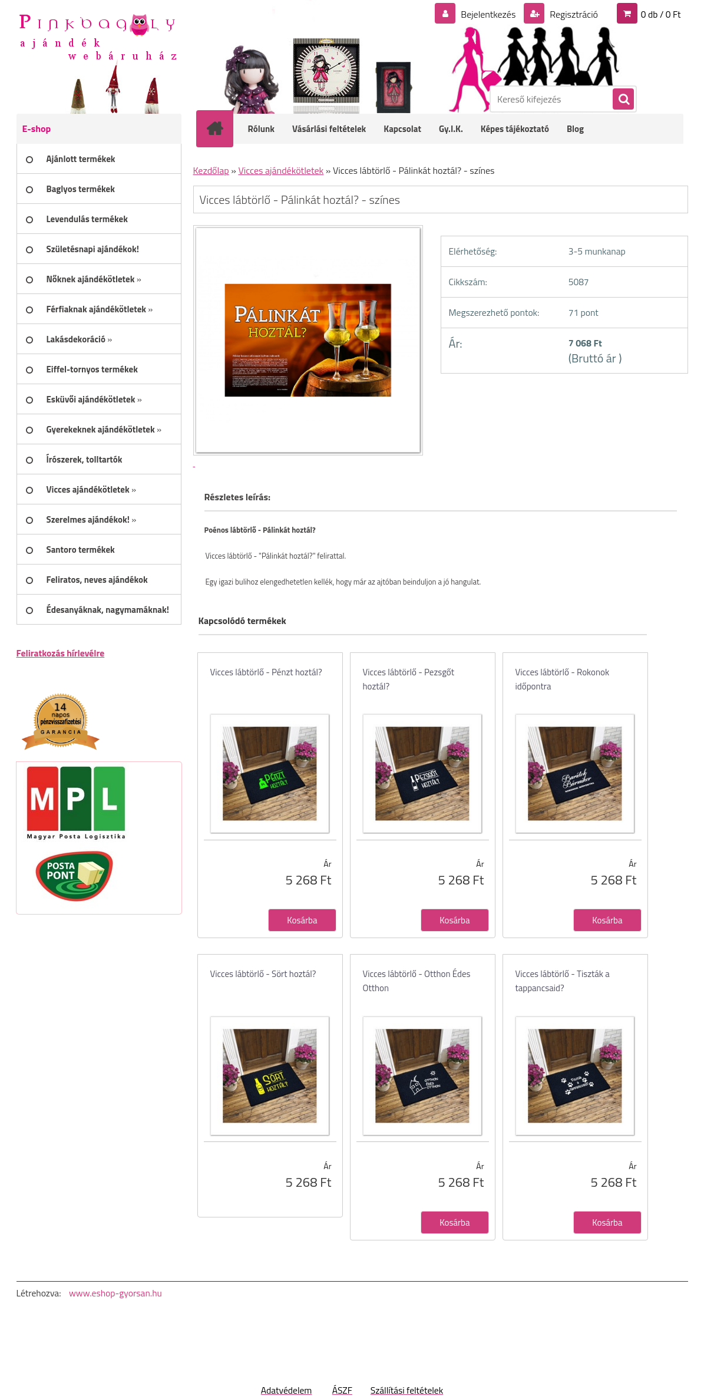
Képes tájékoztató (515, 129)
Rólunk (261, 129)
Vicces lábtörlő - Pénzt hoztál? (266, 672)
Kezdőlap (211, 170)
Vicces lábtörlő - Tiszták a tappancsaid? (562, 981)
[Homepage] (222, 128)
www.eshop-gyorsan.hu (115, 1293)
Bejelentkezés (488, 14)
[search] (623, 99)
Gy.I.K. (451, 129)
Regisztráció (573, 14)
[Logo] (97, 35)
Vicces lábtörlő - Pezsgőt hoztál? (409, 679)
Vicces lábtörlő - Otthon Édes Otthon (417, 981)
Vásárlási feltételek (329, 129)
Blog (575, 129)
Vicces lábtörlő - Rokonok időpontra (562, 679)
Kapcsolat (402, 129)
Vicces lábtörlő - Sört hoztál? (263, 974)
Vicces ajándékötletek (280, 170)
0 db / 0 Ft (661, 14)
